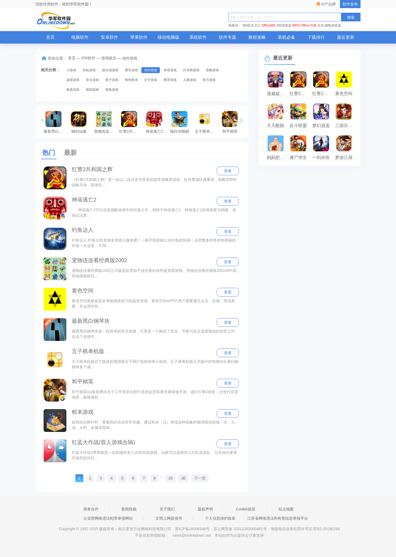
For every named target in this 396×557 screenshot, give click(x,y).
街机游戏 (89, 70)
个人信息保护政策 (220, 518)
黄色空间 (82, 290)
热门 (48, 152)
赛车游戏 (131, 70)
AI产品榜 (328, 4)
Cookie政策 (245, 509)
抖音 (313, 25)
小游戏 (71, 70)
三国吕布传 (345, 125)
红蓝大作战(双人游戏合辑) (103, 442)
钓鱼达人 (82, 230)
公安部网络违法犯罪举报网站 (108, 518)
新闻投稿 (129, 509)
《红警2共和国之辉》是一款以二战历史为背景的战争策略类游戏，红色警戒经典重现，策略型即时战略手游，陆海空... (154, 182)
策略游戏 (212, 70)
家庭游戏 (72, 90)
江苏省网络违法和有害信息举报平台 (277, 518)
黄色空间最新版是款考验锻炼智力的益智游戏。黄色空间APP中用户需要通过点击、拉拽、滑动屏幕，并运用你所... (153, 303)
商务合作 (91, 509)
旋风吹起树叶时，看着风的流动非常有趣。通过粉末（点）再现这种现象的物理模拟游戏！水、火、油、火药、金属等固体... (155, 425)
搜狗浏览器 (333, 25)
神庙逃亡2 (154, 122)
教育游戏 (170, 80)
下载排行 (316, 37)
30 (183, 478)
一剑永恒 (321, 157)
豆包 (320, 25)
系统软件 (198, 37)
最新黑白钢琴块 (55, 122)
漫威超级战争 (277, 93)
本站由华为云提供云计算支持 (239, 535)
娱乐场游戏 (110, 70)
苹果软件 (139, 37)
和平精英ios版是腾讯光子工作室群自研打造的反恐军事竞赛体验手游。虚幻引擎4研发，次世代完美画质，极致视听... (155, 394)
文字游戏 (150, 80)
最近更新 (345, 37)
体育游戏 (170, 70)
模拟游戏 (92, 90)
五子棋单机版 (206, 122)
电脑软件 (80, 37)
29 (170, 478)
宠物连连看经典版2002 (105, 122)
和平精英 (230, 122)
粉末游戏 (82, 412)
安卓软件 (109, 37)
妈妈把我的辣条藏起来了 (277, 157)
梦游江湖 (343, 157)
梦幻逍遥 (321, 125)
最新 (70, 152)
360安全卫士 (251, 25)
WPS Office (301, 25)
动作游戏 (150, 70)
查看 (228, 171)
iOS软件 (88, 58)
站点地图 (286, 509)
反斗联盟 (298, 125)
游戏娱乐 (108, 58)
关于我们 (167, 509)
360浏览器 (283, 25)
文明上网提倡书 (168, 518)
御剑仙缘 (79, 122)
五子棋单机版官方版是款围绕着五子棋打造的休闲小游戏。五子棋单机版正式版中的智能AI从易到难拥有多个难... (155, 364)
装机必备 (286, 37)
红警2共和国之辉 (130, 122)
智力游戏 (209, 80)
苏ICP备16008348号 (192, 529)
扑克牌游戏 (191, 70)
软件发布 (350, 4)
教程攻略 (257, 37)
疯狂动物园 (179, 122)
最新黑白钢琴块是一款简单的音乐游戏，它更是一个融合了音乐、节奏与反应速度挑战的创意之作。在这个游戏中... (155, 334)
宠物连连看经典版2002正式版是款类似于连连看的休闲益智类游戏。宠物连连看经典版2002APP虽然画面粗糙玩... (154, 273)
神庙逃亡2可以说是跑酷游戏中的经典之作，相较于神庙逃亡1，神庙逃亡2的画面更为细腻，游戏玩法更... (154, 212)
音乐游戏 (92, 80)
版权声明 (205, 509)
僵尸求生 (298, 157)
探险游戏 (111, 90)
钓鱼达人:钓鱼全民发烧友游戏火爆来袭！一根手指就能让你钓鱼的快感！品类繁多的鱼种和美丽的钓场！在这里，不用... (154, 243)
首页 (50, 37)
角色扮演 (131, 80)
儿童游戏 (189, 80)
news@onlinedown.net (192, 535)
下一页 (200, 478)
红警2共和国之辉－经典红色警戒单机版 (322, 93)
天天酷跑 (275, 125)
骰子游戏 (111, 80)
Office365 (268, 25)
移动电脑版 (168, 37)
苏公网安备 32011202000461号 (240, 529)
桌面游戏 (72, 80)
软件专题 (227, 37)
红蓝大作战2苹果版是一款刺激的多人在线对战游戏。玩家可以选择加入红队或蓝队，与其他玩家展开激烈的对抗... (154, 455)
